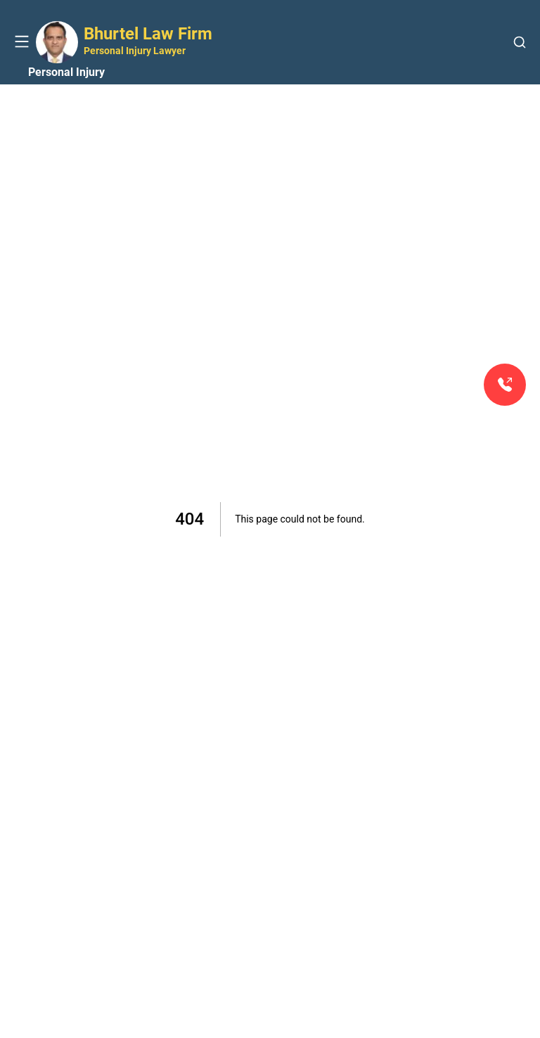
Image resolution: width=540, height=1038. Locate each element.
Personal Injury (66, 72)
